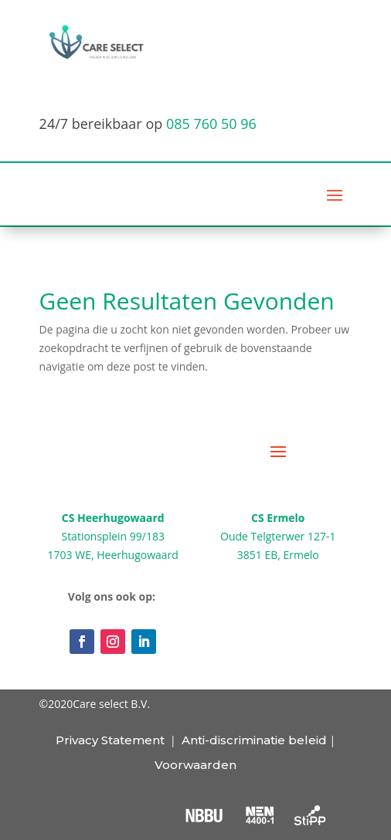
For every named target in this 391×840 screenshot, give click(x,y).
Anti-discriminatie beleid (254, 740)
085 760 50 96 (211, 123)
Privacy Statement (110, 740)
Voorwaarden (195, 764)
